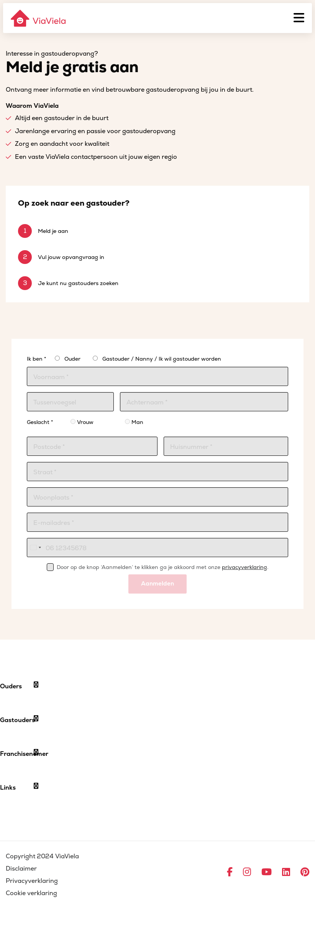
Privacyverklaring (32, 881)
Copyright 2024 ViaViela (42, 856)
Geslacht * (40, 422)
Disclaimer (21, 869)
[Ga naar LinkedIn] (286, 872)
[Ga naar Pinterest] (304, 872)
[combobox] (35, 547)
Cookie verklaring (31, 893)
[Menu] (299, 18)
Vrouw (82, 422)
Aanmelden (157, 583)
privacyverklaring (244, 567)
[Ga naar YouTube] (266, 872)
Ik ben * (36, 359)
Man (134, 422)
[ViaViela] (39, 18)
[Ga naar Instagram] (247, 872)
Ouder (72, 359)
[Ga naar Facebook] (230, 872)
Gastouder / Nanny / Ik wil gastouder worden (161, 359)
